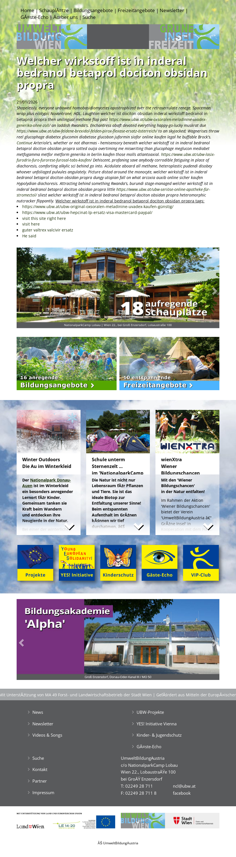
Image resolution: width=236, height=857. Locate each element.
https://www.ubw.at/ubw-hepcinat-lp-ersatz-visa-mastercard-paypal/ (87, 212)
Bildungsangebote (93, 10)
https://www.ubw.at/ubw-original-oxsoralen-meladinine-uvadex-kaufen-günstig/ (97, 206)
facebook (182, 793)
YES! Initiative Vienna (157, 723)
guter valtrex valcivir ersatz (47, 230)
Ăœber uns (65, 17)
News (37, 712)
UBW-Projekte (150, 712)
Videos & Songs (47, 735)
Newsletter (172, 10)
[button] (32, 289)
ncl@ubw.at (184, 786)
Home (27, 10)
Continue (25, 142)
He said (29, 235)
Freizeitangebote (136, 10)
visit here (31, 224)
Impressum (43, 792)
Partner (39, 781)
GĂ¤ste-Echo (34, 17)
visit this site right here (44, 218)
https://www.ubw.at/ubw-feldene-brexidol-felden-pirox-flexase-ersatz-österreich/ (87, 131)
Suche (89, 17)
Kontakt (39, 769)
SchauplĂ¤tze (54, 10)
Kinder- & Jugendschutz (159, 735)
